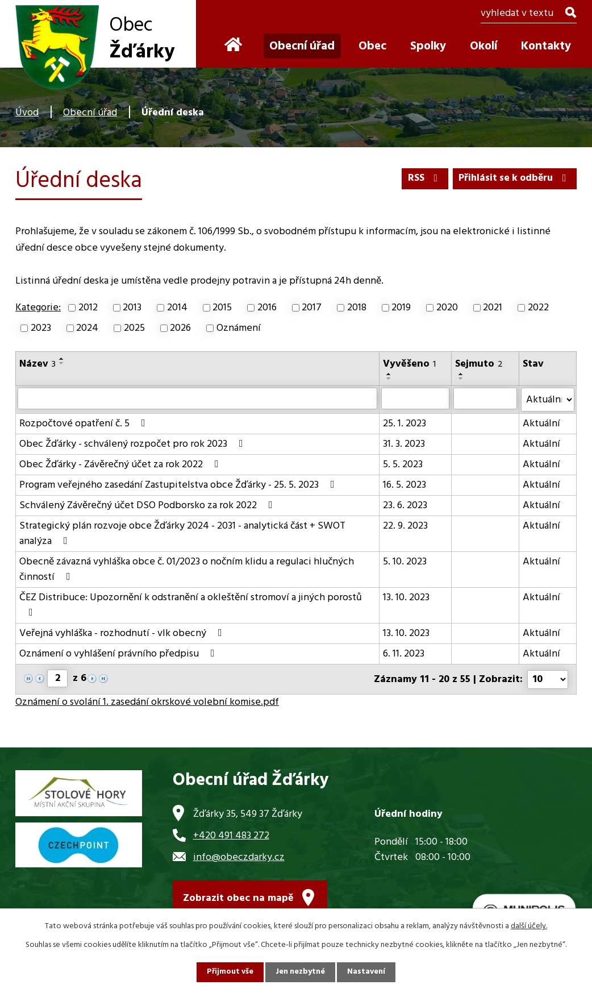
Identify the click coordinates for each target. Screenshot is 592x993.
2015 (222, 308)
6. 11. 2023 (403, 654)
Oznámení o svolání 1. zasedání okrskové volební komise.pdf (147, 701)
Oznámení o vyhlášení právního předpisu (119, 654)
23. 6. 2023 (405, 505)
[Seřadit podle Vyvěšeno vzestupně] (389, 374)
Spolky (428, 46)
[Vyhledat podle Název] (197, 398)
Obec (372, 46)
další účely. (529, 926)
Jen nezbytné (301, 972)
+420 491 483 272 (231, 834)
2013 (132, 308)
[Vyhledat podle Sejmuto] (484, 398)
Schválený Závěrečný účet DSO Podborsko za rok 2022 (148, 505)
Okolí (483, 46)
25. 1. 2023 (404, 423)
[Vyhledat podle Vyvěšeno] (415, 398)
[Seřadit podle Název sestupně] (62, 363)
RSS (420, 178)
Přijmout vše (229, 972)
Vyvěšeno (409, 364)
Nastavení (367, 972)
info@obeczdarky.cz (239, 856)
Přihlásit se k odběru (513, 178)
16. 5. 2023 (404, 485)
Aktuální (541, 423)
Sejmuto (479, 364)
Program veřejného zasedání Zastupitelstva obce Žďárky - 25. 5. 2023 (179, 485)
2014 (177, 308)
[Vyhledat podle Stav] (547, 400)
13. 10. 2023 (406, 597)
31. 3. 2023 (404, 444)
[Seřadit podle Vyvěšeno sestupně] (389, 378)
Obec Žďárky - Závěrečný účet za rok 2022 (121, 464)
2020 (447, 308)
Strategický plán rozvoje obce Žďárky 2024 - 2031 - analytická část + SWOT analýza (182, 533)
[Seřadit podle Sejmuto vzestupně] (461, 374)
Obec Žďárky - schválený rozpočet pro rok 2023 (133, 444)
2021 (492, 308)
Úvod (27, 113)
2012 (88, 308)
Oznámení (238, 328)
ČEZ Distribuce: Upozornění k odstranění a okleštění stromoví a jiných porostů (190, 603)
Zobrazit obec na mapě (238, 898)
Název (37, 364)
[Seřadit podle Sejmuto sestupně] (461, 378)
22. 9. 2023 (405, 526)
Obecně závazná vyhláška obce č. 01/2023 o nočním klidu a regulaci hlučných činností (186, 569)
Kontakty (546, 46)
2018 (356, 308)
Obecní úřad (90, 113)
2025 (134, 328)
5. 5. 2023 (403, 464)
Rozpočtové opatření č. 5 (84, 423)
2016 (267, 308)
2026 (180, 328)
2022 (538, 308)
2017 (312, 308)
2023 (41, 328)
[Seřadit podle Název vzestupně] (62, 358)
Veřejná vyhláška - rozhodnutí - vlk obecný (123, 633)
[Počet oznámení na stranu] (547, 679)
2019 (401, 308)
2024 (87, 328)
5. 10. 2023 (405, 562)
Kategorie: (38, 308)
